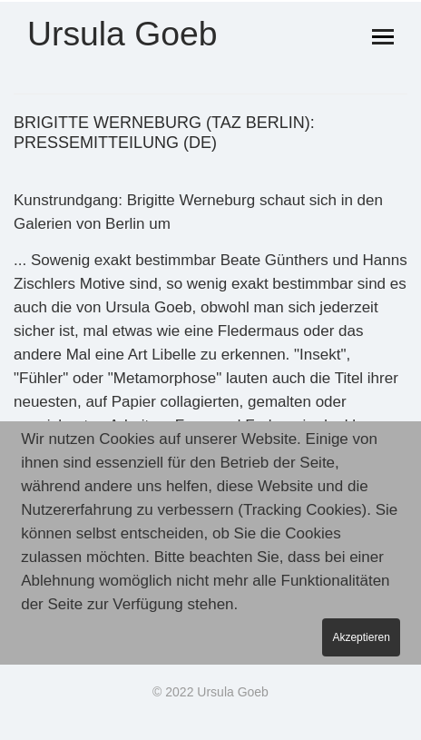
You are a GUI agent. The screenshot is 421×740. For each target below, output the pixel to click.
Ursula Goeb (122, 34)
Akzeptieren (360, 638)
